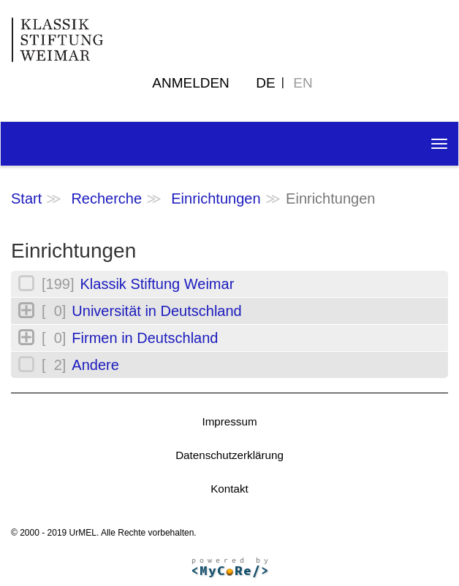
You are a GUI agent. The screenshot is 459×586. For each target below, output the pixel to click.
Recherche (106, 198)
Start (26, 198)
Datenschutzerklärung (229, 455)
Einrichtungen (215, 198)
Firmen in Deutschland (145, 338)
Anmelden (191, 82)
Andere (95, 365)
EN (302, 82)
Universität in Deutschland (156, 311)
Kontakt (229, 488)
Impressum (229, 421)
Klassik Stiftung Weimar (157, 284)
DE (265, 82)
